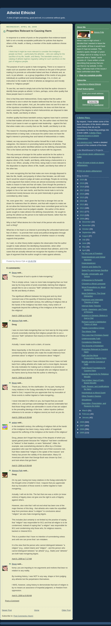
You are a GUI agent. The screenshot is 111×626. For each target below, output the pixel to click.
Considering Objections (91, 342)
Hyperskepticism (89, 263)
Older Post (66, 610)
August (85, 236)
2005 (82, 433)
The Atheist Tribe (89, 332)
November (87, 225)
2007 (82, 426)
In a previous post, (84, 142)
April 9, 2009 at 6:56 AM (22, 466)
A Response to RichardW (92, 280)
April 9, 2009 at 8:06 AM (22, 596)
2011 (82, 212)
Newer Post (7, 610)
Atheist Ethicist (21, 12)
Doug (14, 273)
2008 (82, 422)
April (84, 250)
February (86, 414)
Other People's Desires (91, 396)
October (85, 229)
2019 (82, 183)
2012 (82, 208)
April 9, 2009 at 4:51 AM (22, 316)
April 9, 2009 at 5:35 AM (22, 378)
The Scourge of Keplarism (93, 346)
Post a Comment (12, 601)
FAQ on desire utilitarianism (90, 171)
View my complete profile (90, 75)
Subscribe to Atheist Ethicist (89, 84)
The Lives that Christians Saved (95, 335)
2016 (82, 194)
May (84, 247)
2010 (82, 215)
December (87, 222)
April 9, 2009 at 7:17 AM (22, 559)
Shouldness (87, 400)
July (84, 240)
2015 (82, 197)
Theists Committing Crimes (93, 328)
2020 (82, 180)
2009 (82, 219)
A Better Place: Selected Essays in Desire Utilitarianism (89, 136)
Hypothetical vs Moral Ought (93, 393)
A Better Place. (83, 118)
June (84, 243)
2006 (82, 429)
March (85, 411)
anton (14, 423)
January (85, 418)
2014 (82, 201)
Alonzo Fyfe (17, 321)
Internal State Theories (91, 306)
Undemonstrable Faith (91, 339)
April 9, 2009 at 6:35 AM (22, 417)
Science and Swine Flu (91, 267)
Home (36, 610)
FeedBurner (99, 105)
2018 (82, 187)
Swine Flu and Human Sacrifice (95, 270)
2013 (82, 204)
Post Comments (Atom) (23, 616)
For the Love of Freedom (92, 253)
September (87, 232)
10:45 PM (32, 261)
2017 (82, 190)
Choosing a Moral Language (93, 284)
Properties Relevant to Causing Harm (29, 30)
